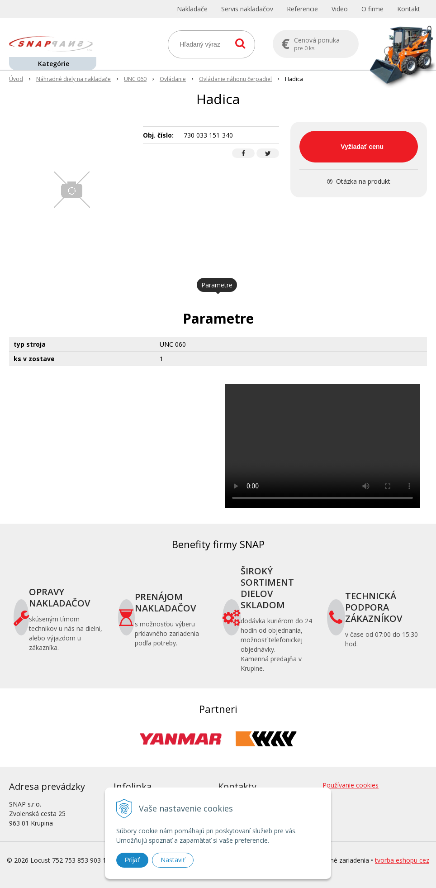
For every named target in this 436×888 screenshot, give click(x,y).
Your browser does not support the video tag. (322, 446)
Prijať (132, 860)
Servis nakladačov (247, 9)
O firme (372, 9)
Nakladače (192, 9)
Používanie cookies (350, 785)
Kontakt (408, 9)
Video (340, 9)
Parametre (216, 285)
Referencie (302, 9)
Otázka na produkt (358, 181)
